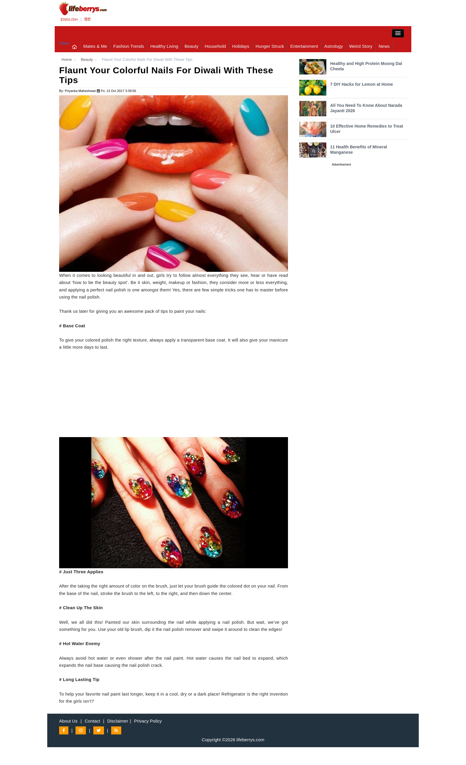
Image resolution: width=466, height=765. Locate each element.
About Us (68, 720)
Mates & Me (95, 46)
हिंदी (87, 19)
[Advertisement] (173, 395)
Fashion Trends (128, 46)
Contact (92, 720)
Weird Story (360, 46)
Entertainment (304, 46)
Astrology (333, 46)
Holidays (240, 46)
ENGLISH (69, 19)
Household (215, 46)
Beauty (192, 46)
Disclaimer (117, 720)
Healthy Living (164, 46)
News (384, 46)
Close (64, 43)
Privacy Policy (148, 720)
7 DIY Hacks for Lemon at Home (361, 84)
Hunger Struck (270, 46)
